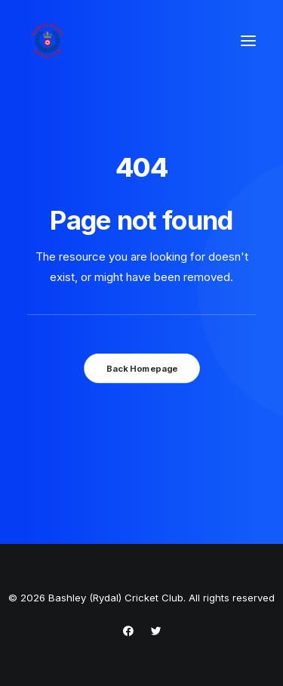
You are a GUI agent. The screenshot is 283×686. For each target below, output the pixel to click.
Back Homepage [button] (141, 368)
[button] (248, 41)
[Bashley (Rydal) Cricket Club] (47, 40)
